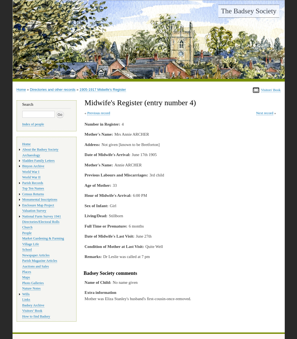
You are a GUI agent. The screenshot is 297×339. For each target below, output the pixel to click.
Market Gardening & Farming (43, 238)
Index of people (33, 124)
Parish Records (32, 183)
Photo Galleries (33, 283)
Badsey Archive (33, 305)
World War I (30, 172)
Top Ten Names (33, 188)
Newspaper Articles (36, 255)
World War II (31, 177)
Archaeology (31, 155)
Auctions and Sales (35, 266)
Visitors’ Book (32, 311)
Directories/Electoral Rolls (41, 222)
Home (21, 90)
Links (26, 299)
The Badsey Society (249, 11)
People (27, 233)
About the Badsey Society (40, 149)
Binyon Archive (33, 166)
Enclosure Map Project (38, 205)
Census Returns (33, 194)
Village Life (30, 244)
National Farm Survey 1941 (41, 216)
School (27, 249)
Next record (264, 113)
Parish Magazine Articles (39, 261)
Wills (26, 294)
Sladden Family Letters (38, 161)
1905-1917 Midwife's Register (102, 90)
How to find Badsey (36, 316)
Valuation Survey (34, 211)
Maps (26, 277)
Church (27, 227)
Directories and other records (53, 90)
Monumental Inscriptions (39, 199)
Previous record (98, 113)
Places (26, 272)
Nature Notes (31, 288)
